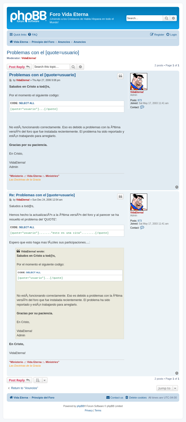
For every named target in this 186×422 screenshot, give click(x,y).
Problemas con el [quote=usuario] (43, 52)
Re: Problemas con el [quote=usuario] (42, 195)
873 (140, 100)
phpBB (80, 406)
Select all (26, 103)
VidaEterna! (29, 58)
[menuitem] (32, 35)
